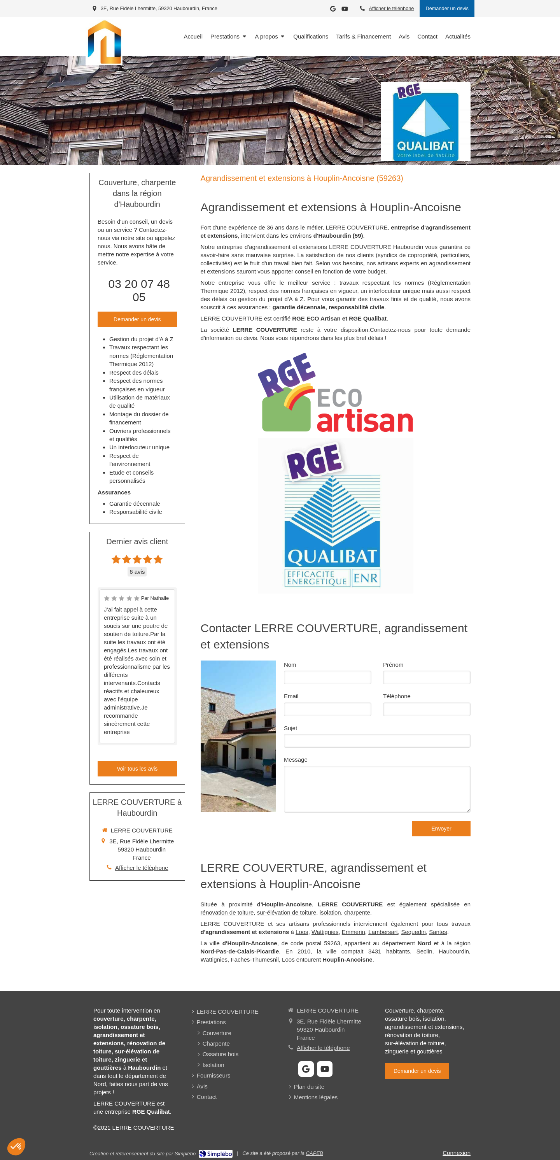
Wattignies (325, 932)
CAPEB (314, 1153)
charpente (357, 912)
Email (291, 696)
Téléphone (397, 696)
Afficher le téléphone (391, 8)
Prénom (393, 664)
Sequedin (413, 932)
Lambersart (383, 932)
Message (296, 759)
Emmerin (353, 932)
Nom (290, 664)
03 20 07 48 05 (139, 290)
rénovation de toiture (227, 912)
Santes (438, 932)
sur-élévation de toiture (287, 912)
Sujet (290, 728)
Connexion (457, 1152)
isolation (330, 912)
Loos (302, 932)
